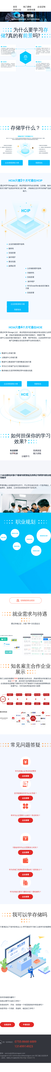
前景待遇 (31, 10)
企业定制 (41, 7)
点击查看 (25, 776)
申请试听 (26, 1025)
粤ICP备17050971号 (27, 1058)
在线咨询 (7, 1025)
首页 (15, 7)
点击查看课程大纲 (12, 163)
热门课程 (27, 7)
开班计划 (17, 10)
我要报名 (39, 163)
